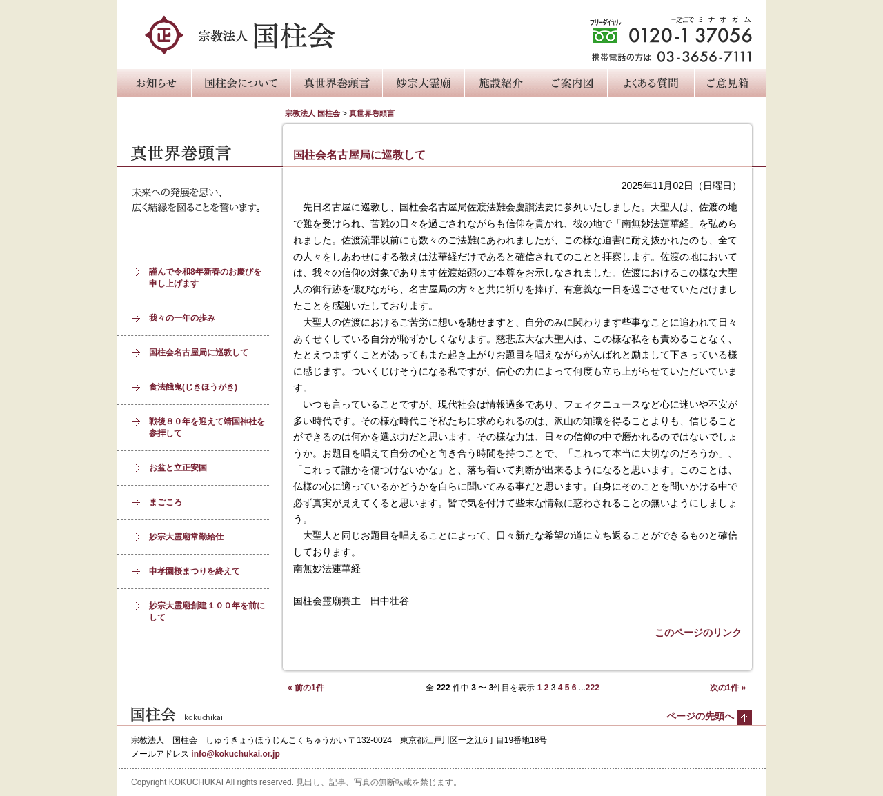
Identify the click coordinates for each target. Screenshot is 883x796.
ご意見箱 (730, 83)
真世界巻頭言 (336, 83)
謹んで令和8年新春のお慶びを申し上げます (205, 277)
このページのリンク (698, 632)
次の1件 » (728, 688)
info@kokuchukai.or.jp (235, 754)
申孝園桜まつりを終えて (194, 571)
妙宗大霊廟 (423, 83)
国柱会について (240, 83)
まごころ (165, 502)
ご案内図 (572, 83)
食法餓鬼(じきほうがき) (193, 387)
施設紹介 (500, 83)
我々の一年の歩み (182, 318)
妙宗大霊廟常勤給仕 (186, 536)
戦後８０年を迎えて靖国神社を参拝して (207, 427)
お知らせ (154, 83)
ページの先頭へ (700, 716)
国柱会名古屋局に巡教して (198, 352)
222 (592, 688)
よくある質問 (650, 83)
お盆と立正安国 (178, 467)
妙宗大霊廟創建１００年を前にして (207, 611)
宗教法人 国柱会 (312, 113)
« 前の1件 (306, 688)
